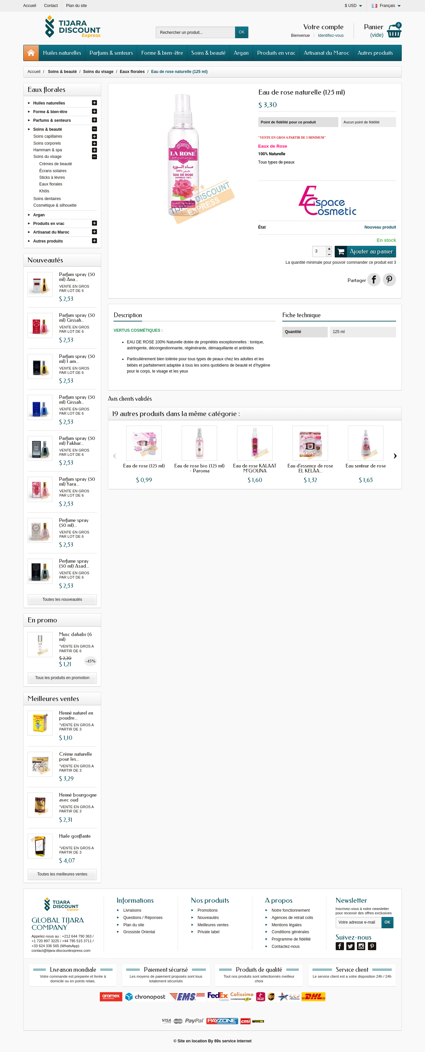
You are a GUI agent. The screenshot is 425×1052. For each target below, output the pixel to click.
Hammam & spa (48, 150)
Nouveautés (208, 917)
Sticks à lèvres (52, 177)
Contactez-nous (285, 946)
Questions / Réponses (142, 917)
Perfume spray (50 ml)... (74, 522)
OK (241, 32)
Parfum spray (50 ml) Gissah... (77, 317)
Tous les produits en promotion (62, 677)
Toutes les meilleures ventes (62, 874)
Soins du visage (48, 156)
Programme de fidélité (291, 939)
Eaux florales (50, 184)
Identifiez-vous (331, 35)
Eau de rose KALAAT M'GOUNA (255, 468)
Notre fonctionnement (291, 910)
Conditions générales (290, 932)
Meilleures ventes (213, 924)
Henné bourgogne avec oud (78, 797)
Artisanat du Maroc (326, 52)
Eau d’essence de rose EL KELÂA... (310, 468)
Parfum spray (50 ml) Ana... (77, 276)
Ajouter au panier (364, 251)
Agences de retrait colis (292, 917)
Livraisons (132, 910)
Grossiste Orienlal (139, 932)
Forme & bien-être (162, 52)
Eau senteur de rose (366, 466)
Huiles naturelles (62, 52)
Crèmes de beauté (55, 164)
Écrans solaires (52, 171)
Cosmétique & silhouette (55, 205)
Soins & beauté (208, 52)
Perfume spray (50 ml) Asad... (74, 563)
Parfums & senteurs (111, 52)
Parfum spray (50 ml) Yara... (77, 481)
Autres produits (375, 52)
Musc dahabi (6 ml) (75, 636)
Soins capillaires (48, 136)
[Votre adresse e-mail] (359, 922)
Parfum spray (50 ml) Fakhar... (77, 440)
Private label (208, 932)
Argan (241, 52)
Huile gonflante (75, 836)
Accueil (34, 71)
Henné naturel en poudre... (76, 715)
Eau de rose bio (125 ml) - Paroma (199, 468)
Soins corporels (47, 143)
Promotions (208, 910)
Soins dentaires (47, 198)
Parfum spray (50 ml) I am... (77, 358)
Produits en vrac (276, 52)
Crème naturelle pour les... (75, 756)
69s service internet (232, 1041)
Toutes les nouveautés (62, 599)
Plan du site (133, 924)
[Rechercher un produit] (195, 32)
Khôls (44, 191)
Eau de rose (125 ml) (144, 466)
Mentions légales (286, 924)
